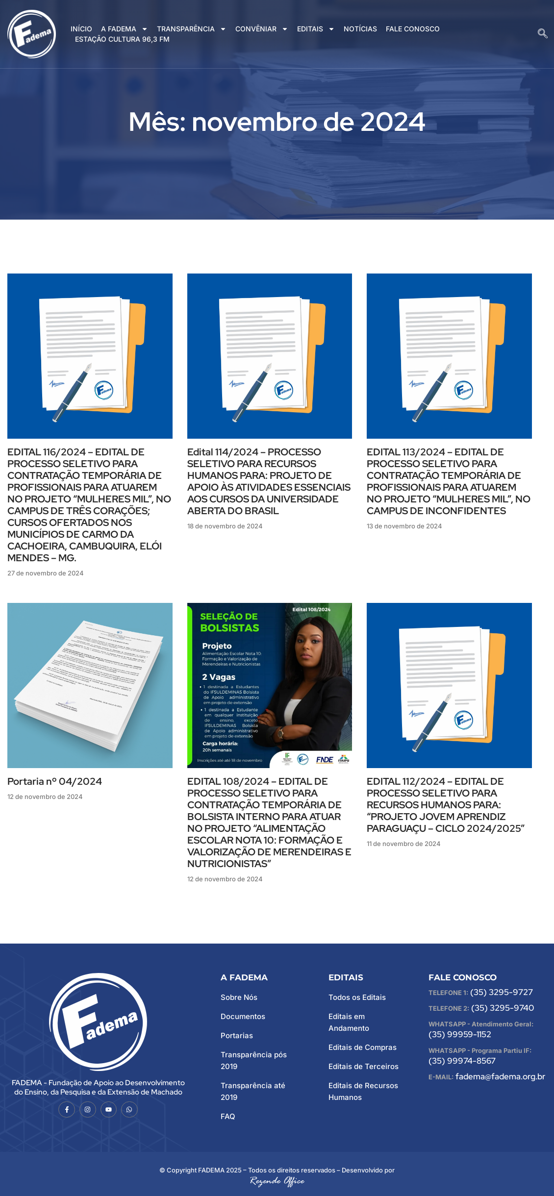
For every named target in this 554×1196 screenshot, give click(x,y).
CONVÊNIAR (261, 29)
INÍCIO (81, 29)
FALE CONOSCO (413, 29)
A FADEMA (124, 29)
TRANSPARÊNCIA (192, 29)
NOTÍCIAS (360, 29)
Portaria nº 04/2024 (54, 781)
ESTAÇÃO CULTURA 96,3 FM (122, 39)
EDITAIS (316, 29)
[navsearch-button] (543, 34)
